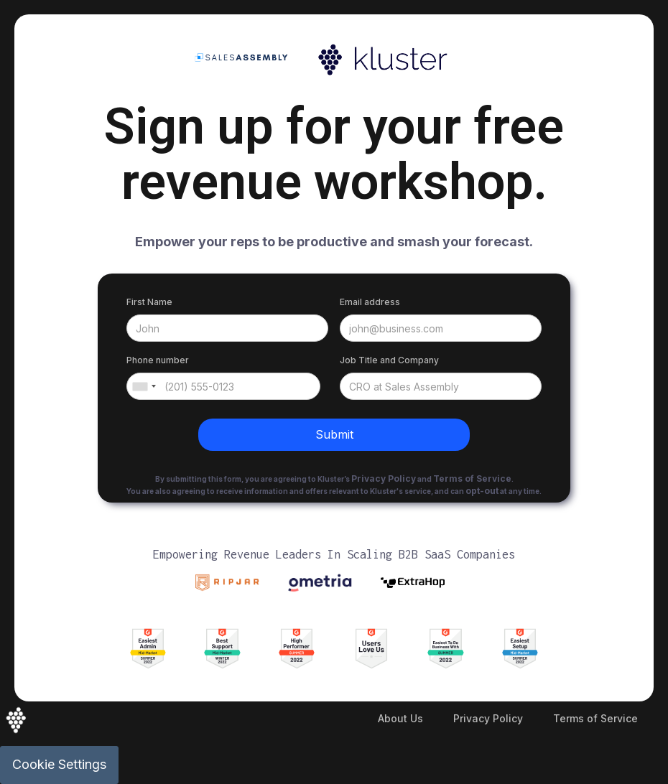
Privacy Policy (488, 718)
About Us (400, 718)
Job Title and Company (389, 360)
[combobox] (143, 386)
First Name (149, 302)
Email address (370, 302)
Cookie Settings (59, 764)
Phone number (157, 360)
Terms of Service (595, 718)
